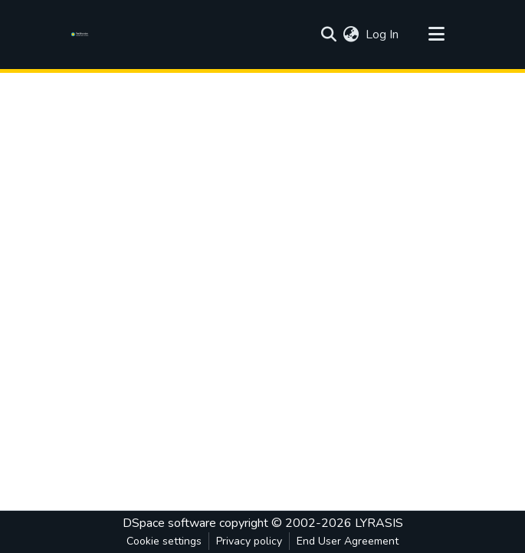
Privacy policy (249, 541)
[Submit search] (329, 34)
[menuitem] (351, 34)
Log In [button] (383, 34)
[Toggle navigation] (436, 34)
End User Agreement (348, 541)
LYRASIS (379, 523)
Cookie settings (164, 541)
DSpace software (169, 523)
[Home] (82, 34)
